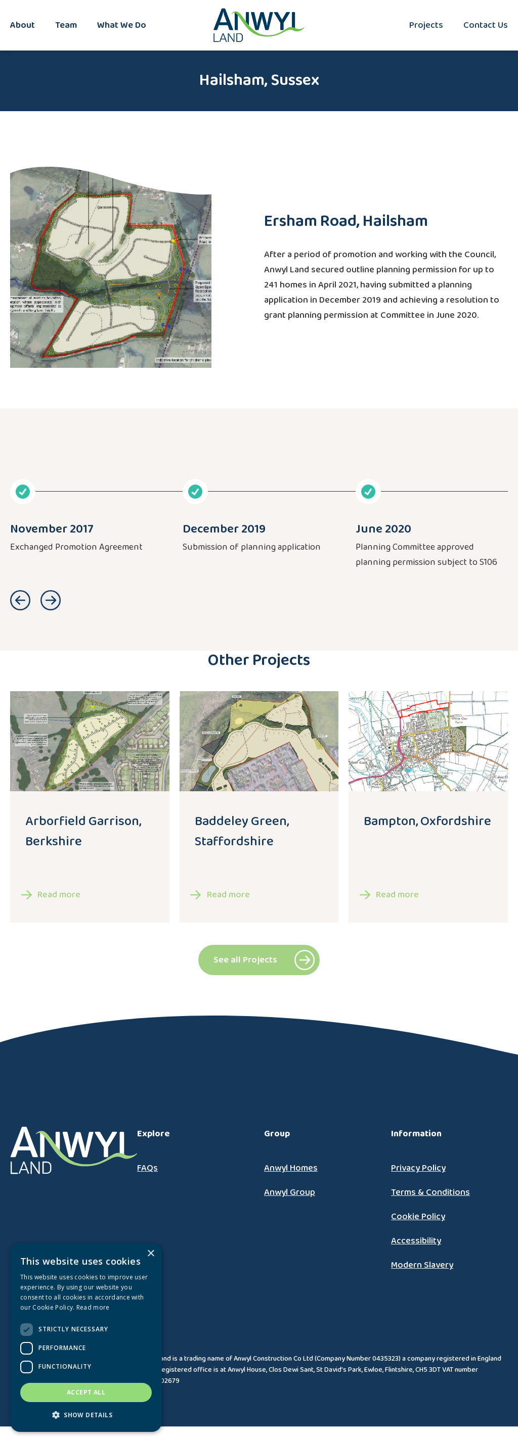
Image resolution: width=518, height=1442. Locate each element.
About (22, 25)
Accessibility (416, 1241)
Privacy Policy (418, 1168)
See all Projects (245, 960)
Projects (426, 25)
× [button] (150, 1254)
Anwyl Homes (291, 1168)
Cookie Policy (418, 1217)
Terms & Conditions (430, 1192)
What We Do (121, 25)
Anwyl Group (289, 1192)
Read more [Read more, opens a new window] (93, 1307)
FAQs (147, 1168)
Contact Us (485, 25)
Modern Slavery (422, 1265)
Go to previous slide (20, 600)
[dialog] (86, 1337)
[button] (86, 1415)
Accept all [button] (86, 1392)
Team (66, 25)
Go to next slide (50, 600)
